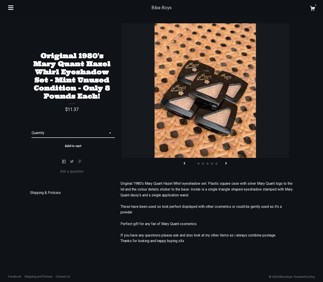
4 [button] (207, 164)
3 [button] (203, 164)
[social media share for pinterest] (80, 162)
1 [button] (194, 164)
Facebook (14, 276)
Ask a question (71, 171)
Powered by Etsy (304, 276)
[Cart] (312, 9)
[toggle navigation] (10, 7)
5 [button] (212, 164)
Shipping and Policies (38, 276)
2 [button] (198, 164)
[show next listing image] (226, 163)
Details (37, 183)
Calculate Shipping (71, 117)
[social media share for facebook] (64, 162)
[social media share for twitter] (72, 162)
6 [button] (216, 164)
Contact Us (63, 276)
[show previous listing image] (184, 163)
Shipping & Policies (45, 193)
